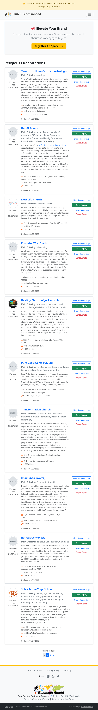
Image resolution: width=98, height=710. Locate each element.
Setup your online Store (63, 699)
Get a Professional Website (36, 699)
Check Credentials (81, 82)
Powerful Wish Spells (34, 243)
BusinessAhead (87, 706)
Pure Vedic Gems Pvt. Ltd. (37, 363)
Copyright (9, 706)
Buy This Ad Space (49, 46)
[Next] (53, 655)
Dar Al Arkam (29, 128)
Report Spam (81, 85)
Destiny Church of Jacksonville (40, 300)
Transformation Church (36, 409)
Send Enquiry (81, 76)
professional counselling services (52, 145)
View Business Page (81, 71)
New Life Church (31, 199)
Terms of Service (34, 670)
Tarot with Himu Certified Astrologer (44, 71)
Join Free (55, 6)
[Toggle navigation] (89, 14)
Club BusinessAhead (23, 14)
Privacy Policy (52, 670)
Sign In (43, 6)
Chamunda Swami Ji (33, 478)
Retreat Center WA (33, 537)
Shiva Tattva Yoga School (37, 589)
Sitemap (67, 670)
